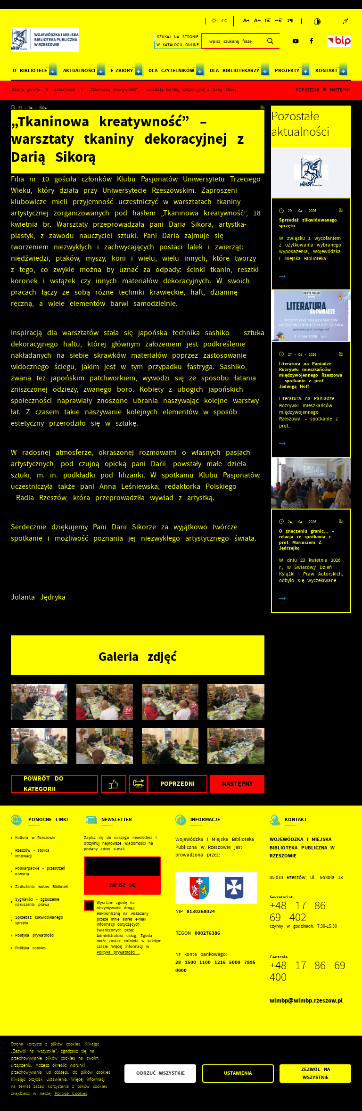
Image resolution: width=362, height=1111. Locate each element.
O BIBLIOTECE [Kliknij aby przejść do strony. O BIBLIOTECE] (30, 70)
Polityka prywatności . (118, 952)
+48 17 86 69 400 (308, 971)
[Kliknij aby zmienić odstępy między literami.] (257, 21)
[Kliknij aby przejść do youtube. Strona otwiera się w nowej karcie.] (295, 41)
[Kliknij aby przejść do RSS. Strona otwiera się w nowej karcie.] (262, 108)
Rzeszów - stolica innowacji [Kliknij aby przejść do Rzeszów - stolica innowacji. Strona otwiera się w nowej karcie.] (32, 853)
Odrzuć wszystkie (160, 1073)
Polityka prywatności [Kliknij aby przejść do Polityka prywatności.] (34, 935)
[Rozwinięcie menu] (40, 826)
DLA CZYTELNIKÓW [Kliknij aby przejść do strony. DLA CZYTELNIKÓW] (171, 70)
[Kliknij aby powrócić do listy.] (324, 90)
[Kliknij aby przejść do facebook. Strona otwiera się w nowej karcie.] (311, 41)
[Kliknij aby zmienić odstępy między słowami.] (279, 21)
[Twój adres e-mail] (112, 866)
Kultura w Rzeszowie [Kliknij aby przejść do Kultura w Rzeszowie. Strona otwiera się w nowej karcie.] (35, 837)
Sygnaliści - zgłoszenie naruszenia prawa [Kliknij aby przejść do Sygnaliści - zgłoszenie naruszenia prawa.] (37, 902)
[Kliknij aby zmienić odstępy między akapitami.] (290, 21)
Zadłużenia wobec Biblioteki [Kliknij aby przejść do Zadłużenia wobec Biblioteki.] (41, 886)
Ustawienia (238, 1073)
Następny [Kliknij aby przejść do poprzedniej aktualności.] (340, 90)
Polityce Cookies (71, 1093)
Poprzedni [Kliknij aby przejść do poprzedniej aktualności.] (307, 90)
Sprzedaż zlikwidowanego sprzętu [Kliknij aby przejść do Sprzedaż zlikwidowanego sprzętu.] (39, 920)
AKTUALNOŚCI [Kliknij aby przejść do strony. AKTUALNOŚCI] (79, 70)
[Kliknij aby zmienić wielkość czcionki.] (246, 21)
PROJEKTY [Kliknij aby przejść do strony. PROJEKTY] (287, 70)
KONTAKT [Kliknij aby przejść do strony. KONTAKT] (326, 70)
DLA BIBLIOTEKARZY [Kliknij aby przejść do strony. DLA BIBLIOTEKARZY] (234, 70)
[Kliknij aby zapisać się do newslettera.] (123, 885)
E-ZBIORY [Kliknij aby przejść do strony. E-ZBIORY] (122, 70)
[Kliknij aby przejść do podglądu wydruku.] (138, 784)
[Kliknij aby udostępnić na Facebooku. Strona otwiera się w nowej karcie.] (113, 784)
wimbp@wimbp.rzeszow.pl (306, 1000)
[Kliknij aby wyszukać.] (270, 41)
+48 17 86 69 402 (298, 911)
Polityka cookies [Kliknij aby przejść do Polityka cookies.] (30, 948)
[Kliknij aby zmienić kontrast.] (317, 21)
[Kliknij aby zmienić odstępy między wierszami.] (267, 21)
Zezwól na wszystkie (315, 1073)
